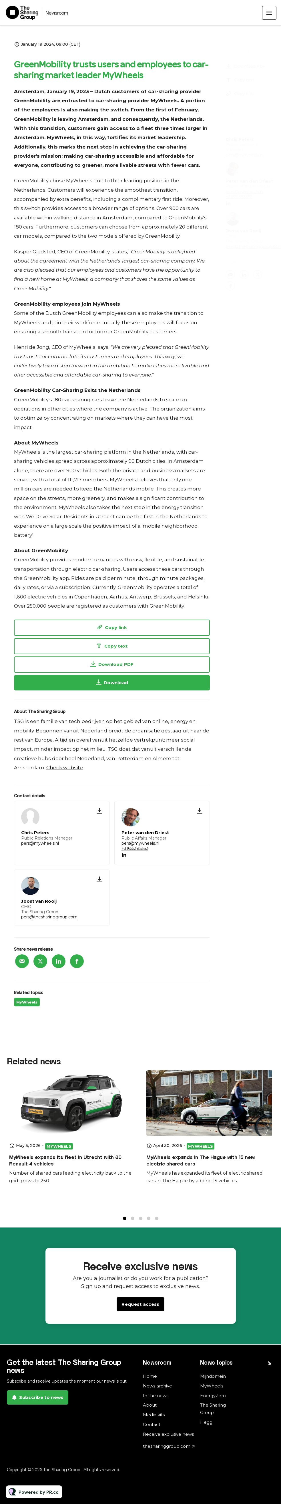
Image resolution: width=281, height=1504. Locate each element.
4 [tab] (148, 1221)
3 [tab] (140, 1221)
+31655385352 (134, 848)
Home (150, 1376)
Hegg (206, 1422)
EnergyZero (213, 1395)
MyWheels (26, 1002)
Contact (151, 1424)
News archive (157, 1386)
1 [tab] (124, 1221)
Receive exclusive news (168, 1434)
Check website (64, 767)
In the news (155, 1395)
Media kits (154, 1414)
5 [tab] (156, 1221)
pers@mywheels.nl (40, 843)
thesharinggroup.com (166, 1446)
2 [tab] (132, 1221)
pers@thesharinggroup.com (49, 917)
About (150, 1405)
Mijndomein (213, 1376)
